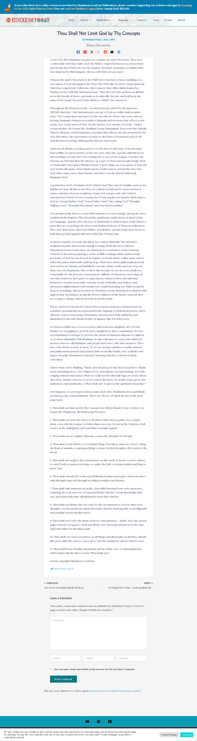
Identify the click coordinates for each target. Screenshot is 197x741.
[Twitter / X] (91, 51)
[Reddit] (105, 51)
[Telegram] (118, 51)
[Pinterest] (84, 51)
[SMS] (112, 51)
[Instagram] (98, 721)
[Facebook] (78, 51)
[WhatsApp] (98, 51)
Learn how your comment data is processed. (116, 690)
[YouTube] (87, 721)
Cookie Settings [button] (169, 734)
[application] (97, 20)
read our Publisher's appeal (80, 8)
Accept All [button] (186, 734)
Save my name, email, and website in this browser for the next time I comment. (94, 669)
